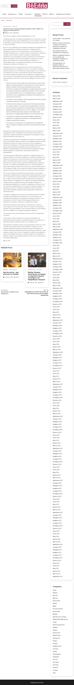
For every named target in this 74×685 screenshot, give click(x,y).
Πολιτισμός (28, 14)
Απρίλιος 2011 (56, 571)
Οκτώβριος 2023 (57, 176)
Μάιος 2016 (56, 408)
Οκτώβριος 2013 (57, 491)
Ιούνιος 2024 (56, 154)
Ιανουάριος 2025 (57, 136)
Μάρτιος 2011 (56, 574)
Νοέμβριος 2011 (57, 552)
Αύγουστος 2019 (57, 304)
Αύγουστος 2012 (57, 528)
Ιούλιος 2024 (56, 152)
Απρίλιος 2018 (56, 347)
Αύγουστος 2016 (57, 400)
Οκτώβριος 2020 (57, 266)
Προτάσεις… (56, 665)
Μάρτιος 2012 (56, 542)
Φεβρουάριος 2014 (58, 480)
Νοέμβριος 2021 (57, 237)
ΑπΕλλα (55, 603)
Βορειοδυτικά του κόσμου (63, 14)
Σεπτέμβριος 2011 (58, 557)
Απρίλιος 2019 (56, 315)
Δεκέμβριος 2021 (57, 234)
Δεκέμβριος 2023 (57, 170)
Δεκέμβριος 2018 (57, 325)
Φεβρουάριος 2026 (58, 101)
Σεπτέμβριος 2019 (58, 301)
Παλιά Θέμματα (57, 654)
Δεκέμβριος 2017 (57, 357)
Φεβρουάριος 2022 (58, 229)
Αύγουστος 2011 (57, 560)
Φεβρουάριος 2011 (58, 576)
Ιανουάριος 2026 (57, 104)
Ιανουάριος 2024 (57, 168)
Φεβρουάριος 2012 (58, 544)
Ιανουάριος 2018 (57, 355)
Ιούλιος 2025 (56, 120)
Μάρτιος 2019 (56, 317)
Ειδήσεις (55, 630)
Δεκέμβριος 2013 (57, 485)
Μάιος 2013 (56, 504)
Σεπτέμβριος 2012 (58, 525)
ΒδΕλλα (51, 14)
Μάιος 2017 (56, 376)
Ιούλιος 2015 (56, 435)
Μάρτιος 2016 (56, 413)
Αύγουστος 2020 (57, 272)
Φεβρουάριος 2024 (58, 165)
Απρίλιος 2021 (56, 253)
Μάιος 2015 (56, 440)
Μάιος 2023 (56, 189)
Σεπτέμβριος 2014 (58, 461)
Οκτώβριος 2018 (57, 331)
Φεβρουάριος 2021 (58, 259)
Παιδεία (55, 651)
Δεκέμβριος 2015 (57, 421)
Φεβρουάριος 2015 (58, 448)
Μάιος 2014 (56, 472)
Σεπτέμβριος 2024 (58, 146)
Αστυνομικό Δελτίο (58, 608)
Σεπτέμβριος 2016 (58, 397)
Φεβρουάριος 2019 (58, 320)
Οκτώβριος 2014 (57, 459)
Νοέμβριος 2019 (57, 296)
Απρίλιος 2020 (56, 283)
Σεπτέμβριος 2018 (58, 333)
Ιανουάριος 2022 (57, 232)
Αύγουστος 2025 (57, 117)
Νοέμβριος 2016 (57, 392)
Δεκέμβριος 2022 (57, 202)
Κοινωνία (55, 643)
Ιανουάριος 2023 (57, 200)
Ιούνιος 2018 (56, 341)
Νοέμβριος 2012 (57, 520)
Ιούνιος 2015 (56, 437)
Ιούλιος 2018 (56, 339)
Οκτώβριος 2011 (57, 555)
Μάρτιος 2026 (56, 98)
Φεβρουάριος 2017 (58, 384)
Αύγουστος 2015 (57, 432)
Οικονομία (55, 649)
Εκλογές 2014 (56, 632)
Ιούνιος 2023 (56, 186)
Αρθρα (54, 606)
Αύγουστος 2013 (57, 496)
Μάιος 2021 (56, 251)
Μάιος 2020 (56, 280)
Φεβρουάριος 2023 (58, 197)
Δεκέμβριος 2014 (57, 453)
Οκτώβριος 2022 (57, 208)
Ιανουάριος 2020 (57, 291)
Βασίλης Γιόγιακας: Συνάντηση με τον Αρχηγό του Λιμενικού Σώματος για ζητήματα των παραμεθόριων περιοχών (37, 275)
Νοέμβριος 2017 (57, 360)
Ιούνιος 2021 (56, 248)
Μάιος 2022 (56, 221)
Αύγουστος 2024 (57, 149)
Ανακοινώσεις (56, 600)
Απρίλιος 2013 (56, 507)
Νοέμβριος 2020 (57, 264)
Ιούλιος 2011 (56, 563)
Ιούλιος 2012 (56, 531)
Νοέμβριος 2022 (57, 205)
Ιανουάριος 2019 (57, 323)
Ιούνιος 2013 (56, 501)
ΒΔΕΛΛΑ (5, 269)
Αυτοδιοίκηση (56, 611)
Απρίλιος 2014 (56, 475)
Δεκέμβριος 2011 (57, 549)
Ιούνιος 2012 (56, 533)
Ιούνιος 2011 (56, 566)
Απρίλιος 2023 (56, 192)
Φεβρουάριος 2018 (58, 352)
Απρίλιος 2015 (56, 443)
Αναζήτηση (68, 24)
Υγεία (54, 673)
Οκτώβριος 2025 (57, 112)
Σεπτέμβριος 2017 (58, 365)
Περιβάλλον (37, 14)
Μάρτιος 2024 (56, 162)
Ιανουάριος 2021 (57, 261)
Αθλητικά (44, 14)
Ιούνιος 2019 (56, 309)
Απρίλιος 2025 (56, 128)
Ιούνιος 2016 (56, 405)
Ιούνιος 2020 (56, 277)
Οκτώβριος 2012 (57, 523)
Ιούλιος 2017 (56, 371)
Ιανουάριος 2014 (57, 483)
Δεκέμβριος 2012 (57, 517)
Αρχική (4, 14)
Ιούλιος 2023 (56, 184)
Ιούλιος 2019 (56, 307)
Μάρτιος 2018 (56, 349)
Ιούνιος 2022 (56, 218)
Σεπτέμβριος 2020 (58, 269)
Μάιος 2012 (56, 536)
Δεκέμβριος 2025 (57, 106)
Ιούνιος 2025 (56, 122)
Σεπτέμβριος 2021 (58, 242)
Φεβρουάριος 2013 (58, 512)
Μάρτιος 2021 (56, 256)
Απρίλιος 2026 (56, 96)
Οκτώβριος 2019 (57, 299)
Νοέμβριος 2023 (57, 173)
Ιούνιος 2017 (56, 373)
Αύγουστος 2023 (57, 181)
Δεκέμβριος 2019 (57, 293)
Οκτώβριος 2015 (57, 427)
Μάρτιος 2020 (56, 285)
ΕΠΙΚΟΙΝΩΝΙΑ (37, 16)
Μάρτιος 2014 (56, 477)
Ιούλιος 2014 (56, 467)
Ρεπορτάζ (55, 667)
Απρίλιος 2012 (56, 539)
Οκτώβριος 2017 (57, 363)
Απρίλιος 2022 (56, 224)
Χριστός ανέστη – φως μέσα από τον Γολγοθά (11, 273)
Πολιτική (14, 26)
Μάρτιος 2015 (56, 445)
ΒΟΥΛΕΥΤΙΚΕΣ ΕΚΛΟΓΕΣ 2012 (60, 619)
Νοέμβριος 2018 (57, 328)
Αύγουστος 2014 (57, 464)
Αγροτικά (55, 595)
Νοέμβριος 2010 (57, 646)
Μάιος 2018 (56, 344)
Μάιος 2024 (56, 157)
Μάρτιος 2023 (56, 194)
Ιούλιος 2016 (56, 403)
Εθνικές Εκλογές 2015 (58, 625)
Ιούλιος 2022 (56, 216)
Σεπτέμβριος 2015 (58, 429)
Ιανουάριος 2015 (57, 451)
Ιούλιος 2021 (56, 245)
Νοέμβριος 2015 (57, 424)
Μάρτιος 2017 (56, 381)
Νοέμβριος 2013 (57, 488)
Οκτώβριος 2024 (57, 144)
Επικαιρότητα (11, 14)
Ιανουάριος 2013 (57, 515)
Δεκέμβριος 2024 (57, 138)
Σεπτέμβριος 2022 (58, 210)
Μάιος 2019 (56, 312)
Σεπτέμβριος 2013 (58, 493)
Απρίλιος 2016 (56, 411)
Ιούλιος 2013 (56, 499)
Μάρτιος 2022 (56, 226)
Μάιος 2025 (56, 125)
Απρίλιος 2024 (56, 160)
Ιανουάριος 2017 (57, 387)
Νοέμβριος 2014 (57, 456)
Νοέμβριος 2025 (57, 109)
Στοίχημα (55, 670)
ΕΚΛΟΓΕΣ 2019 (57, 635)
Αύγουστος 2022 (57, 213)
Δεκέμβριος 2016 (57, 389)
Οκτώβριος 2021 (57, 240)
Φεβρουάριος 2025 (58, 133)
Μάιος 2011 (56, 568)
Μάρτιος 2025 (56, 130)
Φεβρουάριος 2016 (58, 416)
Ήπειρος (21, 14)
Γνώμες (55, 622)
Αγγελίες (55, 592)
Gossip (54, 590)
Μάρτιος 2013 (56, 509)
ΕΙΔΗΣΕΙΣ (55, 627)
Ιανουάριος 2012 (57, 547)
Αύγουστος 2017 (57, 368)
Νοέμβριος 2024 (57, 141)
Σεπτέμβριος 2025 (58, 114)
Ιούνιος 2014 (56, 469)
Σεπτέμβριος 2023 (58, 178)
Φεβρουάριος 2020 (58, 288)
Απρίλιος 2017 (56, 379)
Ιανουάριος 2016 (57, 419)
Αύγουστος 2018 (57, 336)
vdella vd (17, 32)
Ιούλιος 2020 (56, 275)
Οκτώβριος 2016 (57, 395)
